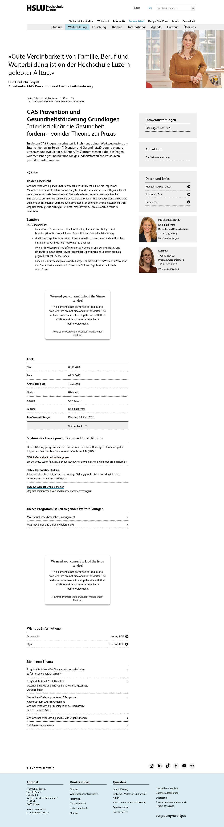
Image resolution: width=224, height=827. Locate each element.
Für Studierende (78, 803)
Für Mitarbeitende (79, 808)
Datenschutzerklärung (167, 792)
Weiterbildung (77, 27)
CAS (72, 98)
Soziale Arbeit (137, 21)
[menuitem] (57, 27)
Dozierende (151, 202)
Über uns (190, 27)
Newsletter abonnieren (167, 788)
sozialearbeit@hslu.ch (38, 812)
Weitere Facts (77, 426)
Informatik (119, 21)
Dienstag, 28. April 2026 (81, 417)
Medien (74, 813)
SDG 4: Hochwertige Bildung (43, 469)
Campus (172, 27)
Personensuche (120, 807)
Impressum (162, 797)
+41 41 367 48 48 (36, 809)
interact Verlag (120, 789)
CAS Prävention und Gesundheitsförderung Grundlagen (58, 101)
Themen (117, 27)
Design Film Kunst (158, 21)
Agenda (156, 27)
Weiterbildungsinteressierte (84, 793)
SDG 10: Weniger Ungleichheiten (45, 486)
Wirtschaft (103, 21)
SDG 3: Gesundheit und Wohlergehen (48, 457)
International (137, 27)
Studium (57, 27)
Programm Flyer (154, 194)
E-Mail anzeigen (170, 238)
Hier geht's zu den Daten (158, 186)
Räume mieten (120, 812)
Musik (175, 21)
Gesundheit (188, 21)
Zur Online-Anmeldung (157, 157)
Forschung (99, 27)
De (150, 7)
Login (137, 7)
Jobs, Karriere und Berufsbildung (129, 802)
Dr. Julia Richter (76, 409)
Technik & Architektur (81, 21)
